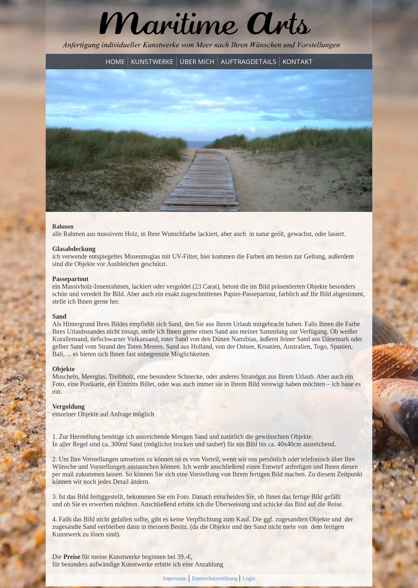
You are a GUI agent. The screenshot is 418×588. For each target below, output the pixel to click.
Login (248, 578)
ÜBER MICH (197, 61)
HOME (115, 61)
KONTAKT (297, 61)
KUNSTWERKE (152, 61)
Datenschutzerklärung (215, 578)
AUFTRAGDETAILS (248, 61)
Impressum (174, 578)
